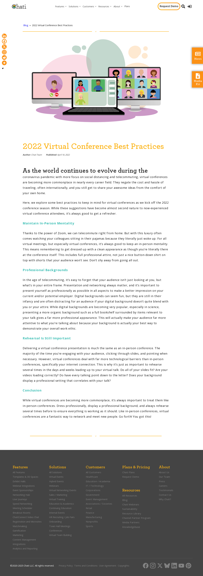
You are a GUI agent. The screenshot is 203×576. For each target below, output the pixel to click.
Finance (90, 512)
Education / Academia (98, 481)
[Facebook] (4, 41)
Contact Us (165, 494)
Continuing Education (60, 508)
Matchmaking (20, 526)
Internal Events (57, 512)
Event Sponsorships (23, 490)
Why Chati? (165, 499)
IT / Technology (95, 485)
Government (93, 494)
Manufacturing (94, 517)
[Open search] (183, 6)
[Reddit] (4, 57)
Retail (89, 508)
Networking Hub (21, 494)
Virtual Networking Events (62, 490)
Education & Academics (61, 503)
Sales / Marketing (58, 494)
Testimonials (166, 490)
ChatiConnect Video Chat (26, 517)
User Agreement (107, 565)
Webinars (54, 485)
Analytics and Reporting (25, 548)
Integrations (19, 544)
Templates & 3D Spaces (25, 476)
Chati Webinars (130, 504)
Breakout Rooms (21, 512)
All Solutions (55, 472)
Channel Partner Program (136, 517)
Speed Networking (22, 503)
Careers (163, 485)
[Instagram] (4, 52)
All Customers (93, 472)
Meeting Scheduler (22, 508)
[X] (4, 46)
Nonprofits (92, 521)
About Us (164, 472)
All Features (19, 472)
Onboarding (55, 521)
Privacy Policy (66, 565)
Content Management (25, 539)
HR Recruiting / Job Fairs (62, 517)
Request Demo (169, 6)
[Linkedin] (4, 36)
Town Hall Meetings (59, 526)
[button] (61, 6)
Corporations (93, 490)
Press (162, 481)
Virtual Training (57, 499)
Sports (89, 526)
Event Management (97, 499)
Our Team (164, 476)
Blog (25, 25)
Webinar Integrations (24, 485)
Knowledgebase (131, 526)
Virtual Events (56, 476)
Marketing (18, 535)
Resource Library (131, 513)
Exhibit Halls (19, 481)
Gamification (19, 530)
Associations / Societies (99, 503)
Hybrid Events (56, 481)
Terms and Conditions (86, 565)
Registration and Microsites (27, 521)
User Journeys (20, 499)
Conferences (55, 530)
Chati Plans (128, 472)
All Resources (129, 495)
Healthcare (92, 476)
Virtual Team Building (60, 535)
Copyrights (123, 565)
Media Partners (130, 522)
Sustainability (129, 508)
